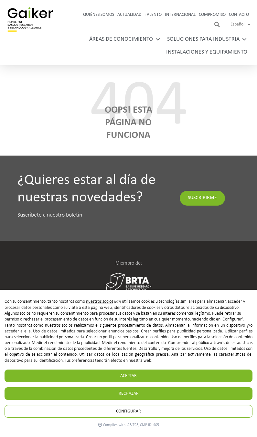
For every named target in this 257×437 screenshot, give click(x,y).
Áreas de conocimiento (125, 39)
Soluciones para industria (207, 39)
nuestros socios (99, 301)
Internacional (180, 14)
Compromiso (212, 14)
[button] (217, 24)
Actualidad (129, 14)
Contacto (239, 14)
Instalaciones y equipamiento (206, 52)
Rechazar (129, 393)
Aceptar (128, 375)
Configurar (128, 411)
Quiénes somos (98, 14)
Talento (153, 14)
